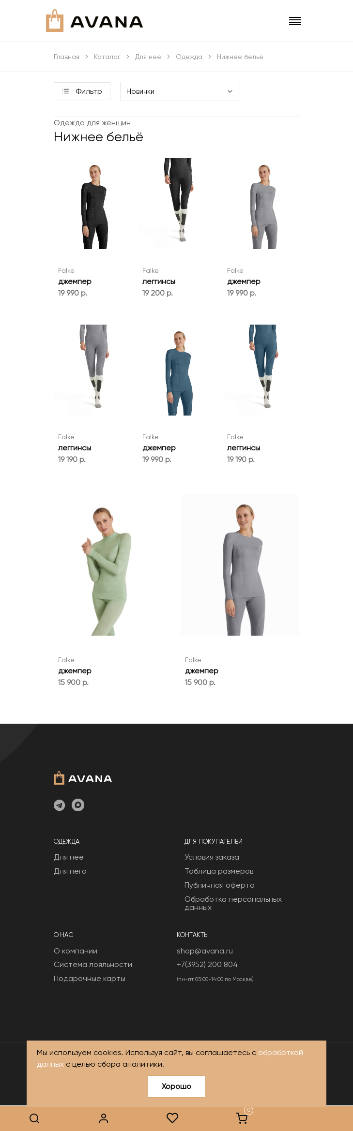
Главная (66, 56)
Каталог (107, 56)
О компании (75, 950)
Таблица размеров (218, 871)
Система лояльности (93, 964)
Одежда (189, 56)
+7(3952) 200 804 (207, 964)
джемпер (75, 281)
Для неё (148, 56)
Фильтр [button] (82, 91)
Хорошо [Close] (176, 1086)
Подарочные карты (89, 978)
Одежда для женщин (92, 122)
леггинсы (158, 281)
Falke (66, 270)
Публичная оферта (219, 885)
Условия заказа (211, 857)
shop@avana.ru (205, 950)
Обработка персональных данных (233, 903)
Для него (70, 871)
